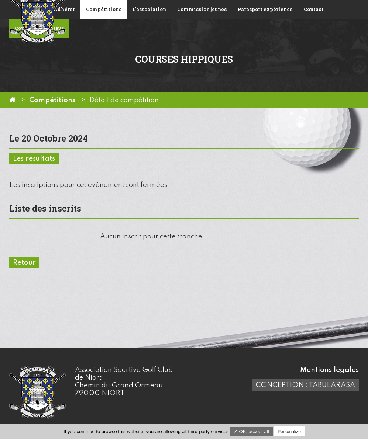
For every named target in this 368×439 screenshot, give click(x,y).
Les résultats (34, 158)
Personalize (289, 431)
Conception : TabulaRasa (305, 385)
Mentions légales (329, 369)
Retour (24, 262)
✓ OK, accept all (251, 431)
